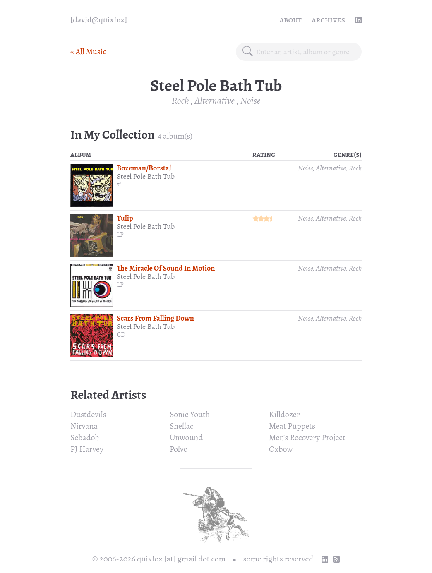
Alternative (214, 100)
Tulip (125, 218)
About (291, 19)
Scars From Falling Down (155, 318)
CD (121, 334)
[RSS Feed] (336, 559)
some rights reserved (278, 558)
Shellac (182, 426)
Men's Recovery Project (307, 437)
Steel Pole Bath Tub (146, 176)
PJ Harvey (86, 449)
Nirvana (84, 426)
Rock (180, 100)
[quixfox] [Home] (98, 20)
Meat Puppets (292, 426)
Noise (250, 100)
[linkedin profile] (358, 20)
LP (120, 234)
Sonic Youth (190, 414)
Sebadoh (84, 437)
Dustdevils (88, 414)
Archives (328, 19)
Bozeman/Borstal (144, 168)
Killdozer (284, 414)
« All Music (88, 51)
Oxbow (281, 449)
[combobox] (305, 52)
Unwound (186, 437)
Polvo (179, 449)
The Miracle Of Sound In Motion (166, 268)
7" (119, 184)
